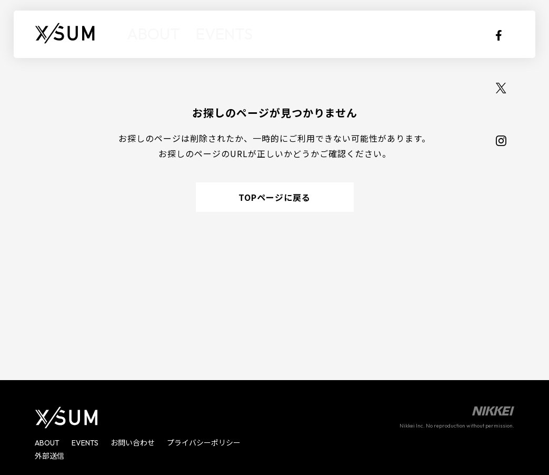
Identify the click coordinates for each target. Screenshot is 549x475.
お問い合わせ (133, 443)
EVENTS (198, 34)
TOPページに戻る (274, 197)
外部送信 (49, 456)
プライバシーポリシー (204, 443)
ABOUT (145, 34)
